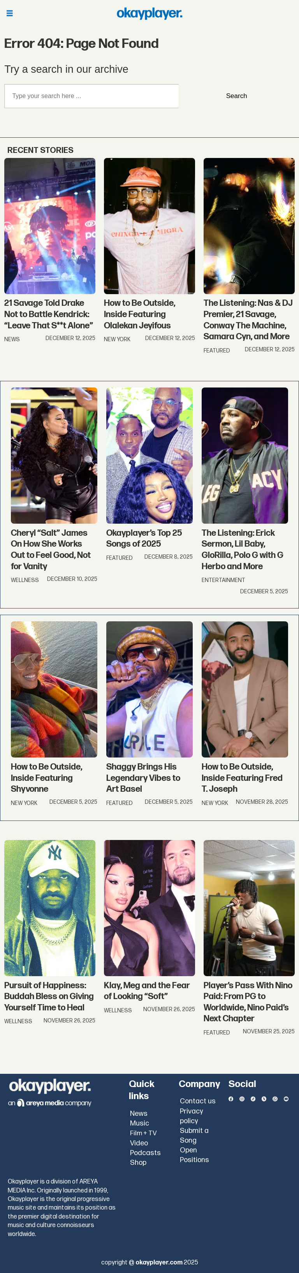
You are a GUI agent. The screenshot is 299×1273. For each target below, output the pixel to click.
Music (139, 1123)
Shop (138, 1163)
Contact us (198, 1101)
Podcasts (145, 1153)
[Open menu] (9, 14)
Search (236, 96)
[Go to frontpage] (149, 13)
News (139, 1114)
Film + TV (143, 1133)
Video (139, 1143)
